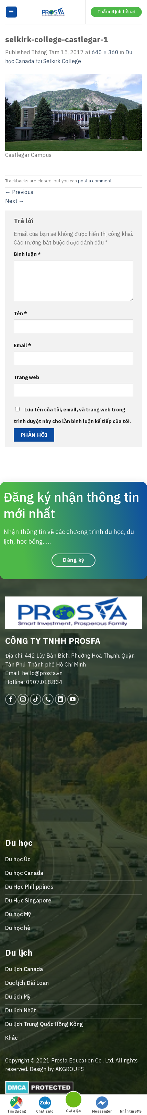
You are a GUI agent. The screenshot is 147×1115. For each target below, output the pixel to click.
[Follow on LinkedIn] (60, 699)
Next (14, 200)
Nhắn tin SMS (131, 1105)
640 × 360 (105, 52)
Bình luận (27, 254)
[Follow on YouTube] (73, 699)
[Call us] (48, 699)
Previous (19, 192)
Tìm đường (16, 1105)
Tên (20, 313)
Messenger (102, 1105)
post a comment (95, 181)
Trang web (26, 377)
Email (22, 345)
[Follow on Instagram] (23, 699)
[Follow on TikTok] (35, 699)
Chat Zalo (45, 1105)
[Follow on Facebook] (10, 699)
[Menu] (11, 12)
